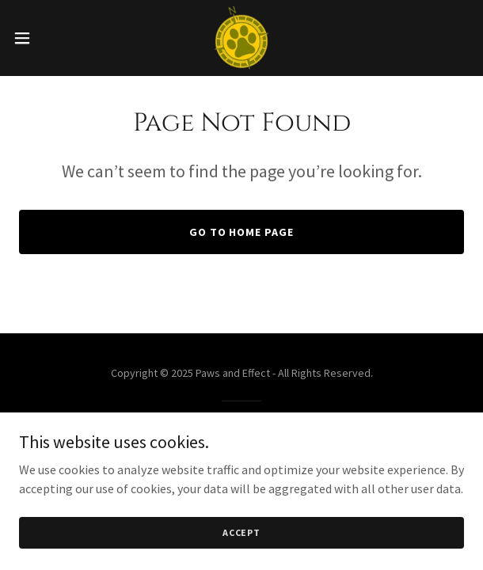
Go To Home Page (242, 232)
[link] (241, 38)
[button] (41, 38)
